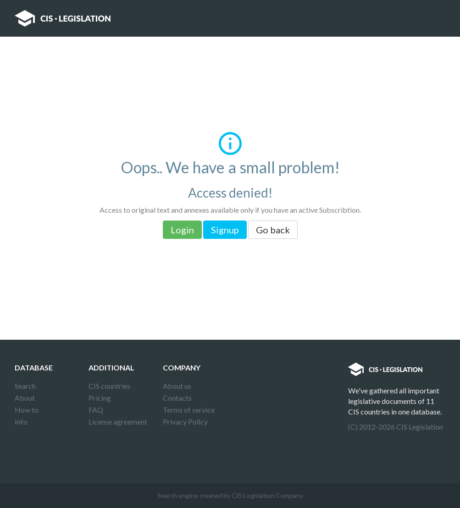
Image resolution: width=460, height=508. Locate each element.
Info (21, 421)
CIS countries (109, 385)
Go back (273, 229)
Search (25, 385)
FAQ (96, 409)
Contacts (177, 397)
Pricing (100, 397)
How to (27, 409)
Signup (225, 229)
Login (182, 229)
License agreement (118, 421)
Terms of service (189, 409)
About (25, 397)
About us (177, 385)
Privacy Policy (185, 421)
